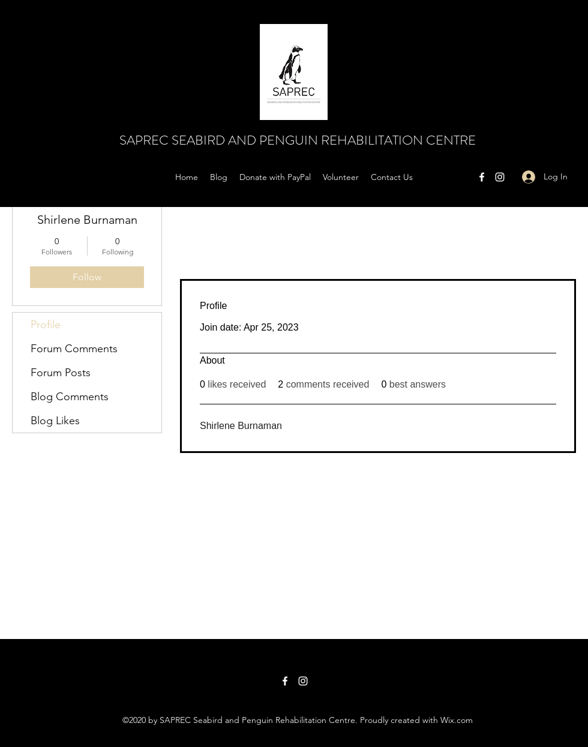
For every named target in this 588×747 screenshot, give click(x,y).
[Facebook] (482, 177)
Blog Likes (55, 420)
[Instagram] (500, 177)
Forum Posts (61, 372)
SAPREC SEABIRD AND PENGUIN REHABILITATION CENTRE (297, 140)
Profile (46, 324)
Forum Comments (74, 348)
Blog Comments (70, 396)
